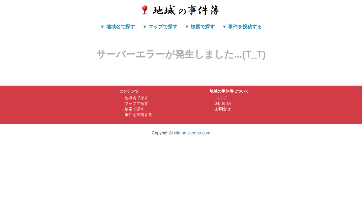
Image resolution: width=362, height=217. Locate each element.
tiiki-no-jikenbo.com (192, 133)
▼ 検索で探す (200, 26)
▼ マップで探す (159, 26)
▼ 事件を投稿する (242, 26)
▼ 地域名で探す (117, 26)
